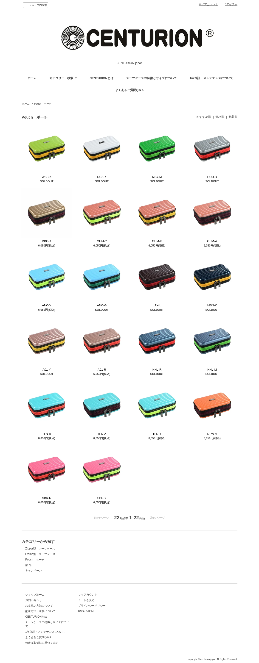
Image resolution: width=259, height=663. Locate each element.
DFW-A (212, 434)
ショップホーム (35, 594)
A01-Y (46, 369)
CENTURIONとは (101, 78)
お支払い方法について (39, 605)
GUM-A (212, 241)
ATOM (90, 611)
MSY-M (157, 177)
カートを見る (86, 600)
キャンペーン (33, 570)
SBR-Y (102, 498)
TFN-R (46, 434)
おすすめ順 (203, 117)
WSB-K (47, 177)
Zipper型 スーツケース (40, 548)
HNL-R (157, 369)
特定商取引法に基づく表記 (41, 642)
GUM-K (157, 241)
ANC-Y (46, 305)
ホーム (32, 78)
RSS (81, 611)
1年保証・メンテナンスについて (211, 78)
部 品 (28, 565)
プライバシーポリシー (92, 605)
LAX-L (157, 305)
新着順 (232, 117)
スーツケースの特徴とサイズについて (151, 78)
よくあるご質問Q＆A (129, 90)
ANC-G (102, 305)
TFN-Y (156, 434)
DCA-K (101, 177)
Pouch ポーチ (42, 103)
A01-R (102, 369)
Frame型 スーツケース (40, 554)
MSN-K (212, 305)
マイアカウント (208, 4)
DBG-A (46, 241)
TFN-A (101, 434)
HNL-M (212, 369)
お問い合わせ (33, 600)
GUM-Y (102, 241)
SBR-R (46, 498)
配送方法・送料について (40, 611)
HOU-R (212, 177)
